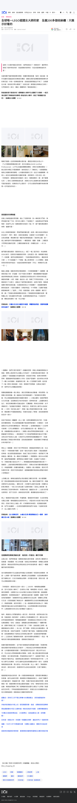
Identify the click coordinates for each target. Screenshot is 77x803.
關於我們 (9, 796)
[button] (66, 29)
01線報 (3, 796)
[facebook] (61, 792)
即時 (34, 12)
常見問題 (35, 796)
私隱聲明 (48, 796)
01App (29, 796)
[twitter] (75, 792)
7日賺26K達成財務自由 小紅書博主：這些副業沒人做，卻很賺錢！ (23, 714)
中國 (47, 12)
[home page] (4, 12)
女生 (2, 17)
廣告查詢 (22, 796)
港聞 (9, 12)
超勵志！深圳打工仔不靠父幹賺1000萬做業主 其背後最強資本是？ (23, 699)
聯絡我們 (42, 796)
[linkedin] (71, 792)
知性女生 (9, 17)
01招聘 (16, 796)
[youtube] (68, 792)
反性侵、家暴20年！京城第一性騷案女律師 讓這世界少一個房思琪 (24, 720)
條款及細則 (56, 796)
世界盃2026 (28, 12)
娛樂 (13, 12)
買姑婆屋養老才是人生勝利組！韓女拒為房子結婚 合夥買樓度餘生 (24, 709)
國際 (42, 12)
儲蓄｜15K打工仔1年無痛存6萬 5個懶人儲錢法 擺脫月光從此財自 (24, 725)
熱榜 (38, 12)
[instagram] (64, 792)
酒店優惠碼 (19, 12)
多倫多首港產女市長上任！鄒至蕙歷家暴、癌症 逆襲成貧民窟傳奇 (24, 705)
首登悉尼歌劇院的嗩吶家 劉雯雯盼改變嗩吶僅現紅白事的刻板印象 (24, 731)
